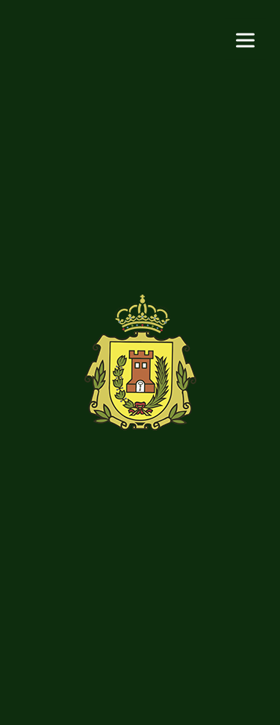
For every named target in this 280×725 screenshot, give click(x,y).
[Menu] (245, 39)
